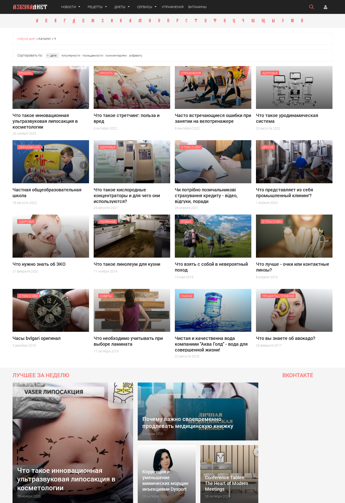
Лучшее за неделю (41, 375)
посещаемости (93, 55)
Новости (68, 7)
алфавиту (135, 55)
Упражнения (173, 7)
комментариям (116, 55)
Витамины (197, 7)
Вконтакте (297, 375)
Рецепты (95, 7)
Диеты (119, 7)
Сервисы (144, 7)
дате (53, 55)
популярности (70, 55)
